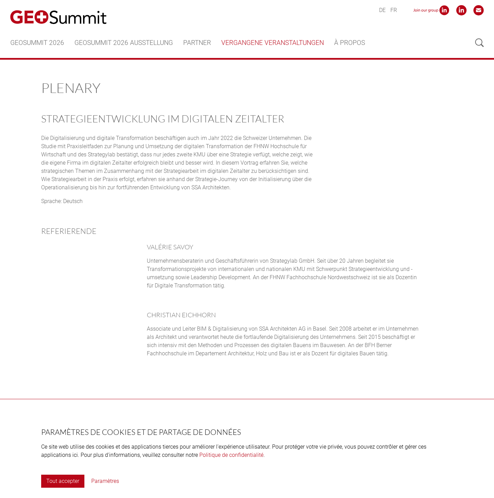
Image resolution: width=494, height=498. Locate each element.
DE (382, 10)
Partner (197, 43)
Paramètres (105, 481)
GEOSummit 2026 (37, 43)
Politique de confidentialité (231, 455)
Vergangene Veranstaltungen (272, 43)
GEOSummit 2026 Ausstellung (123, 43)
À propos (349, 43)
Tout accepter (62, 481)
